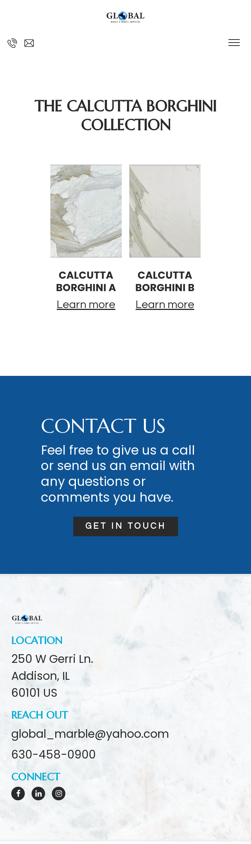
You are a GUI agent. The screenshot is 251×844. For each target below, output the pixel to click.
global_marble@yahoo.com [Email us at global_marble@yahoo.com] (90, 736)
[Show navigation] (234, 43)
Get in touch (125, 528)
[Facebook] (18, 795)
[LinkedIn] (38, 795)
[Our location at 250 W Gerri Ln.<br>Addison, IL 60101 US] (52, 678)
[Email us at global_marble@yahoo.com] (29, 43)
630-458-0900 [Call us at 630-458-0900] (53, 757)
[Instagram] (58, 795)
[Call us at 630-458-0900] (12, 43)
